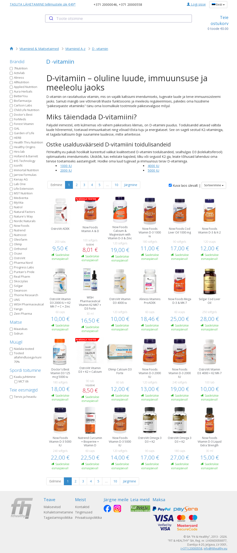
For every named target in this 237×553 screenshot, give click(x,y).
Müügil (16, 342)
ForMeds (18, 119)
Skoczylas (19, 281)
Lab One (18, 184)
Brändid (17, 61)
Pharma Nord (21, 263)
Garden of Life (22, 133)
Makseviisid (52, 507)
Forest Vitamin (22, 124)
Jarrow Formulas (23, 175)
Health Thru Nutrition (26, 142)
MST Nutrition (21, 193)
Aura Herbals (21, 91)
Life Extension (22, 188)
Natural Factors (22, 212)
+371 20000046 (105, 4)
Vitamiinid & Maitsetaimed (39, 49)
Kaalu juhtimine (23, 377)
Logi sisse (196, 4)
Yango (16, 309)
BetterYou (19, 96)
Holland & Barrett (24, 156)
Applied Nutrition (23, 87)
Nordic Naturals (23, 221)
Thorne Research (24, 295)
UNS (15, 300)
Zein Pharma (21, 313)
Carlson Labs (21, 105)
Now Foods (19, 226)
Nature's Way (21, 216)
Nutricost (18, 235)
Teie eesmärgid (24, 390)
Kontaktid (82, 507)
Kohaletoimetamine (58, 512)
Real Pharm (20, 276)
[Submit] (50, 18)
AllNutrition (19, 82)
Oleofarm (18, 239)
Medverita (19, 198)
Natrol (16, 207)
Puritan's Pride (22, 272)
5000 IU (153, 170)
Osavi (16, 253)
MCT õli (21, 381)
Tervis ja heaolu (23, 397)
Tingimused (83, 512)
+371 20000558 (130, 4)
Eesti (218, 4)
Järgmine (130, 185)
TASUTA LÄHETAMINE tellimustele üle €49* (43, 4)
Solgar (16, 286)
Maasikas (19, 329)
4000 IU (153, 166)
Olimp (16, 244)
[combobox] (118, 18)
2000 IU (66, 170)
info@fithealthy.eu (215, 548)
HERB (15, 138)
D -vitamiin (100, 49)
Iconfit (16, 165)
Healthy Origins (22, 147)
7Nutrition (19, 68)
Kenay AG (19, 179)
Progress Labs (22, 267)
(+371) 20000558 (191, 548)
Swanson (18, 290)
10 (116, 185)
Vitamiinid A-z (75, 49)
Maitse (16, 322)
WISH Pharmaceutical (27, 304)
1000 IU (66, 166)
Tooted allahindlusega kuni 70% (25, 357)
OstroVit (17, 258)
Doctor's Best (21, 114)
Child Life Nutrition (24, 110)
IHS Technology (22, 161)
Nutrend (17, 230)
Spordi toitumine (25, 370)
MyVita (16, 202)
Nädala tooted (22, 349)
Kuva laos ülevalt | (185, 185)
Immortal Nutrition (24, 170)
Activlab (17, 73)
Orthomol (18, 249)
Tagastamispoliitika (58, 517)
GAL (14, 128)
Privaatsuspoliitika (88, 517)
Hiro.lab (17, 151)
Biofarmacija (20, 101)
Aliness (17, 77)
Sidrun (16, 333)
